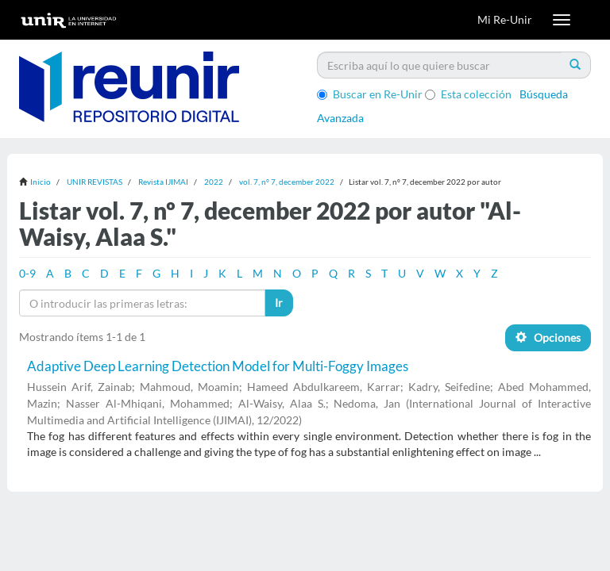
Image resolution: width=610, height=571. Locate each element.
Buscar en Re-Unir (370, 94)
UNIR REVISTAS (94, 181)
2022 (213, 181)
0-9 (27, 273)
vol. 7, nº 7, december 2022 (286, 181)
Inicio (40, 181)
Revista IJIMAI (163, 181)
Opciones (548, 337)
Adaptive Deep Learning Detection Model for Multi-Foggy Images (217, 366)
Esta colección (468, 94)
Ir (279, 302)
